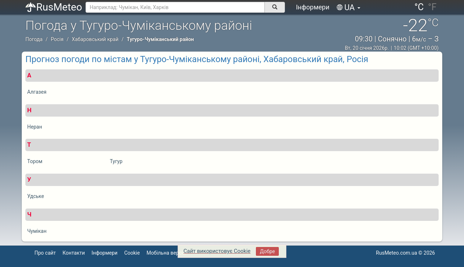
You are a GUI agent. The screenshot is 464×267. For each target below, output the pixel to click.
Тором (34, 161)
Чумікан (36, 231)
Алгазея (36, 92)
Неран (34, 127)
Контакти (74, 253)
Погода (33, 39)
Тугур (116, 161)
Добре (267, 251)
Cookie (132, 253)
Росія (57, 39)
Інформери (312, 7)
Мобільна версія (166, 253)
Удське (35, 196)
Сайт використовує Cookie (216, 251)
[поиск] (275, 7)
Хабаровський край (95, 39)
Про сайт (45, 253)
